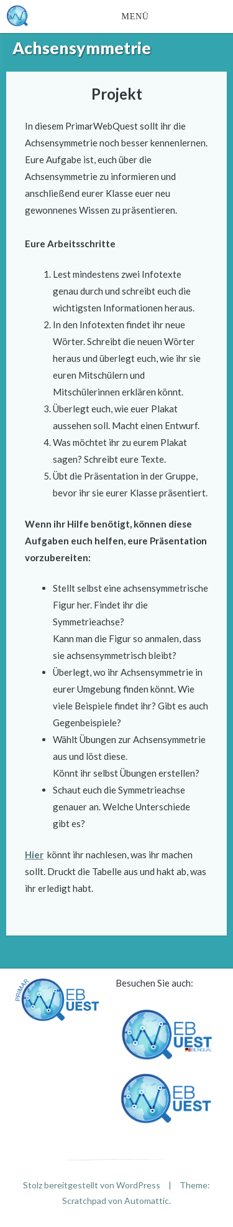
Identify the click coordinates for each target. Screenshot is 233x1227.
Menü (135, 16)
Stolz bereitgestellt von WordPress (91, 1185)
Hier (34, 854)
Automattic (146, 1200)
